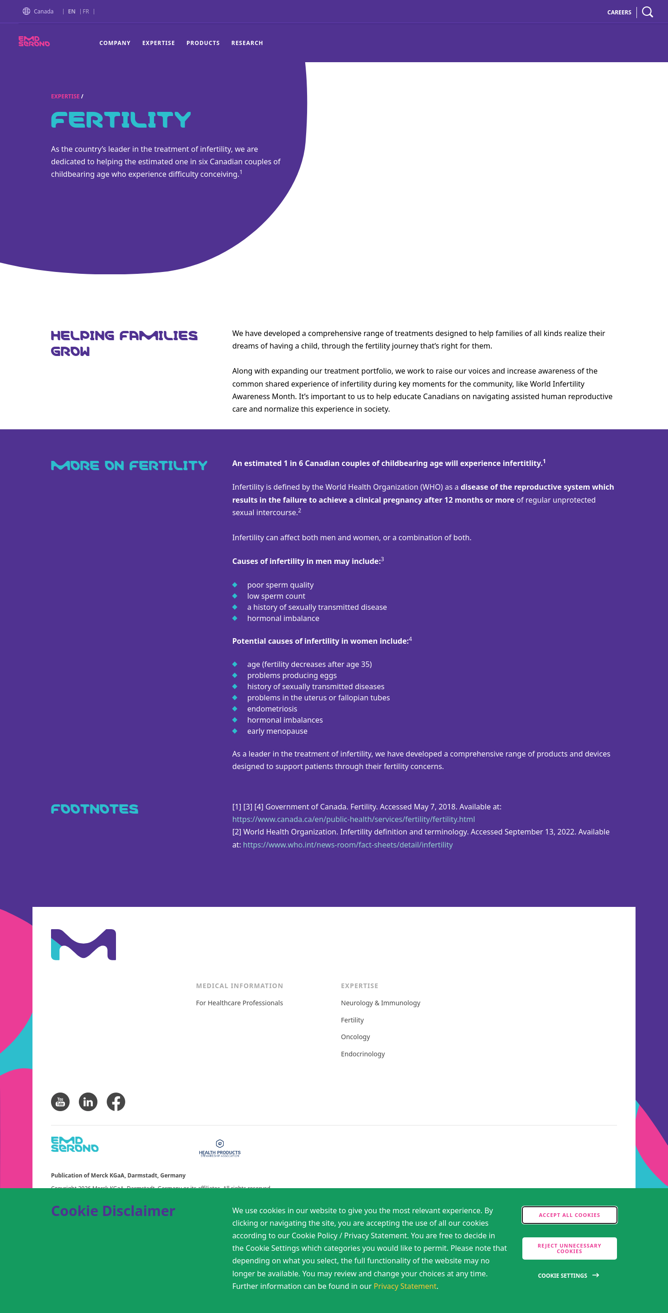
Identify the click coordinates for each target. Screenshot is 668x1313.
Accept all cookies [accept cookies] (569, 1214)
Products (203, 43)
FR (86, 11)
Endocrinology (363, 1054)
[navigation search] (647, 12)
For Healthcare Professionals (239, 1003)
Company (115, 43)
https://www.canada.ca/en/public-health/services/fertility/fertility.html (353, 819)
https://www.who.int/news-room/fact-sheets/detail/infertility (348, 845)
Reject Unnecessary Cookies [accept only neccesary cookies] (570, 1248)
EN (72, 11)
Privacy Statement (405, 1286)
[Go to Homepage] (28, 12)
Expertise (158, 43)
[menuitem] (117, 43)
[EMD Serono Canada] (51, 44)
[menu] (181, 43)
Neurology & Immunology (380, 1003)
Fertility (352, 1020)
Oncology (355, 1037)
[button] (28, 11)
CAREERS (619, 12)
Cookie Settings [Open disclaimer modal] (562, 1276)
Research (247, 43)
